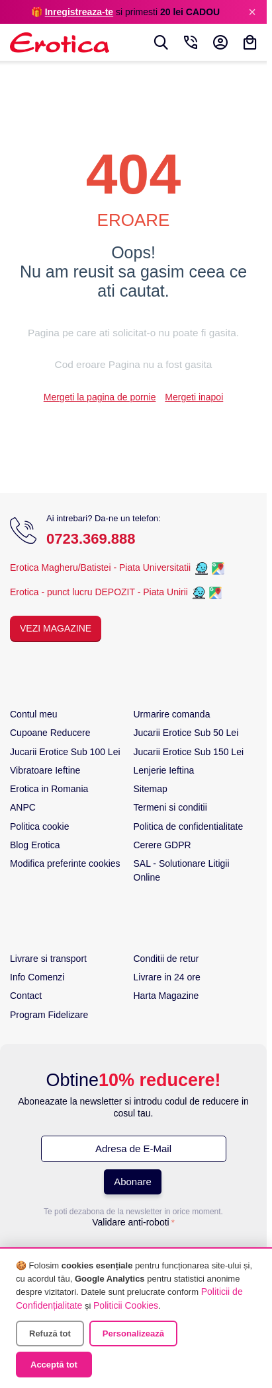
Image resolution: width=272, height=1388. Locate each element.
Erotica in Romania (49, 790)
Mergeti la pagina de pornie (100, 398)
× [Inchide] (252, 12)
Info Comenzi (37, 978)
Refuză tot (50, 1333)
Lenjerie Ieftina (164, 771)
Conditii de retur (166, 960)
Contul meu (34, 715)
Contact (26, 997)
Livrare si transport (48, 960)
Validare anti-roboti (130, 1223)
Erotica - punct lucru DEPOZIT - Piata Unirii (100, 593)
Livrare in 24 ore (167, 978)
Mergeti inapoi (194, 398)
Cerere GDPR (162, 846)
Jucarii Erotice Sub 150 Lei (189, 753)
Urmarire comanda (172, 715)
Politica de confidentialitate (189, 827)
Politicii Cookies (125, 1305)
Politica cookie (39, 827)
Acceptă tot (53, 1365)
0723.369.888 (91, 540)
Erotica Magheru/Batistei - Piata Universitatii (100, 569)
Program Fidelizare (49, 1016)
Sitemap (150, 790)
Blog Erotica (35, 846)
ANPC (23, 808)
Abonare (133, 1182)
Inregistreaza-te (79, 12)
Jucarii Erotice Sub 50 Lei (186, 734)
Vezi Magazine (55, 629)
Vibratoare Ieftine (45, 771)
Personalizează (133, 1333)
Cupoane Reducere (50, 734)
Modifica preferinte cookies (65, 864)
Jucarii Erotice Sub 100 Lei (65, 753)
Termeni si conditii (170, 808)
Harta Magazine (166, 997)
